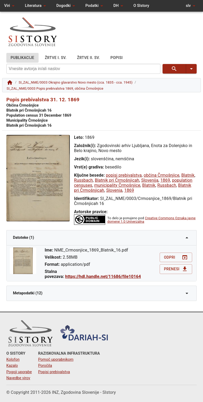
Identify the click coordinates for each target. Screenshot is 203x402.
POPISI (116, 58)
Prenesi (176, 269)
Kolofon (13, 359)
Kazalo (12, 365)
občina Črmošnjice (161, 175)
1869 (165, 180)
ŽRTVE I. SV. (56, 58)
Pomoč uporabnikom (55, 359)
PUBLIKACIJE (22, 58)
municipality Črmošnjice (117, 185)
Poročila (45, 365)
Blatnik (188, 175)
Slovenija (149, 180)
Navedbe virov (18, 378)
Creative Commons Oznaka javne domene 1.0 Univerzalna (151, 219)
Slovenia (114, 190)
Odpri (176, 257)
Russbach (83, 180)
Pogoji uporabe (19, 372)
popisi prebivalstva (124, 175)
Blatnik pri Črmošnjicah (117, 180)
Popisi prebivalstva (54, 372)
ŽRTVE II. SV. (88, 58)
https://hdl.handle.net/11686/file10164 (103, 276)
